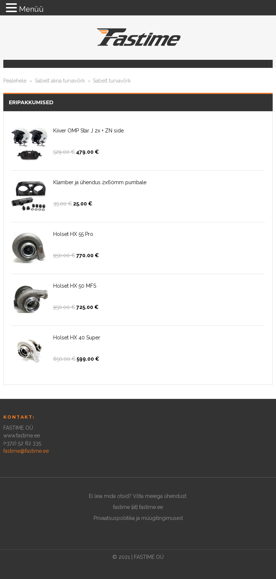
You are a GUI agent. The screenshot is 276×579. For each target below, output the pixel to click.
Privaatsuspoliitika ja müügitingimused (138, 518)
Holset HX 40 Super (76, 338)
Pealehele (14, 81)
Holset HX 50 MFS (74, 286)
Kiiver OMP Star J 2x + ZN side (88, 131)
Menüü (31, 9)
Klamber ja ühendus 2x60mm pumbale (99, 182)
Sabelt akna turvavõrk (60, 81)
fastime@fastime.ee (26, 451)
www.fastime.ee (21, 435)
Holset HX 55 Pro (73, 234)
